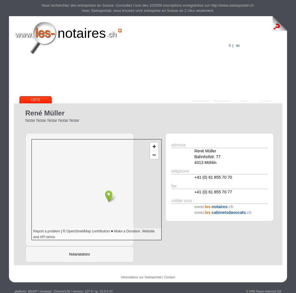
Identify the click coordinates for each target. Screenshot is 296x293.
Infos (243, 101)
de (238, 46)
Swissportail (200, 101)
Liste (35, 100)
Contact (265, 101)
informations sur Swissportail (141, 277)
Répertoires (222, 101)
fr (230, 46)
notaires (82, 33)
